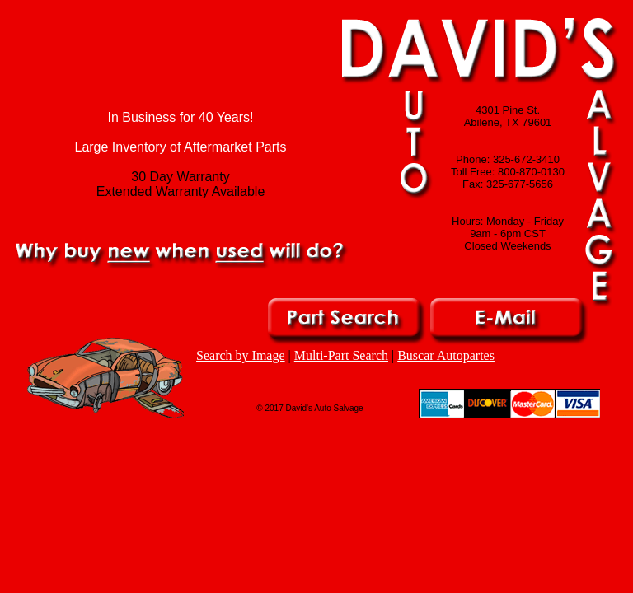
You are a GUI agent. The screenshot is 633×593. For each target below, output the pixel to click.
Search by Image (240, 355)
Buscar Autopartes (446, 355)
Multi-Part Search (341, 355)
